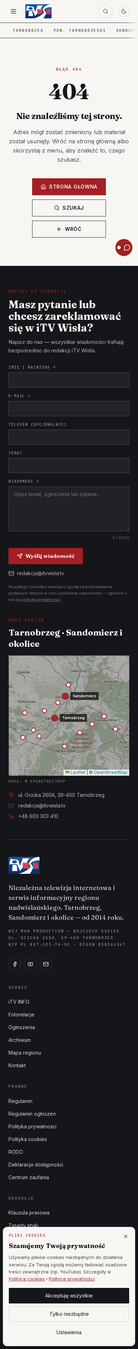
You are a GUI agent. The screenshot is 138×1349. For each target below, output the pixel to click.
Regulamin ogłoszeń (32, 1114)
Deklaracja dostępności (35, 1165)
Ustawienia (69, 1332)
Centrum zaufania (28, 1177)
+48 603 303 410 (38, 816)
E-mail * (19, 395)
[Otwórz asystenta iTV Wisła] (123, 247)
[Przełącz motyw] (124, 11)
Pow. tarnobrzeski (80, 30)
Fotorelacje (21, 1014)
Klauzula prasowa (28, 1213)
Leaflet (75, 772)
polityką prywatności (41, 599)
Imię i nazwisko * (32, 367)
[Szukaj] (105, 11)
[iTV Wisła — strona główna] (38, 11)
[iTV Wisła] (24, 865)
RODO (15, 1152)
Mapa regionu (24, 1053)
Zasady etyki (23, 1225)
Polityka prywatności (32, 1126)
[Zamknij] (125, 1236)
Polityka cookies (27, 1139)
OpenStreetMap (110, 772)
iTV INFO (18, 1002)
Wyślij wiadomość (45, 556)
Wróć (69, 229)
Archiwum (19, 1040)
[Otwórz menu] (13, 11)
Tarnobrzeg (28, 30)
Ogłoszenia (21, 1027)
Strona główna (69, 187)
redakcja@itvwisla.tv (36, 573)
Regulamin (20, 1101)
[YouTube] (30, 964)
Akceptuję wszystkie (69, 1296)
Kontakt (17, 1065)
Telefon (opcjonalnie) (37, 424)
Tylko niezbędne (69, 1314)
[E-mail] (46, 964)
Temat (15, 452)
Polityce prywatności (72, 1279)
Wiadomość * (23, 481)
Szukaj (69, 208)
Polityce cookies (27, 1279)
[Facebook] (14, 964)
